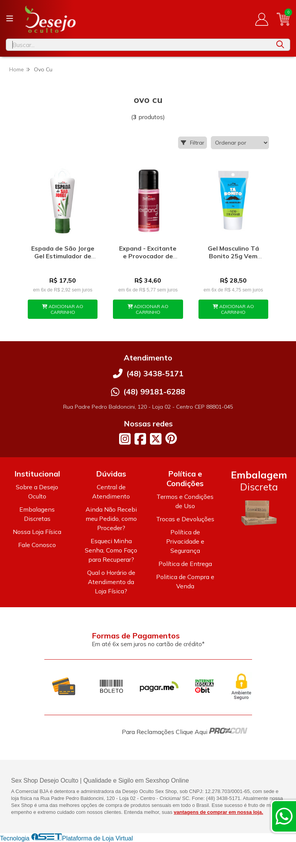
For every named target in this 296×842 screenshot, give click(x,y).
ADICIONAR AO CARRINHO (62, 309)
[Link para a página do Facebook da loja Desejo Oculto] (140, 438)
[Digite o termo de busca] (138, 45)
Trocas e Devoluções (185, 519)
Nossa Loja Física (37, 532)
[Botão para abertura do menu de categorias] (9, 18)
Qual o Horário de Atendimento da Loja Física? (111, 582)
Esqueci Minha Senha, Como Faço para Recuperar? (111, 550)
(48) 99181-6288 (154, 391)
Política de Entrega (185, 564)
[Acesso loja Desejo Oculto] (262, 19)
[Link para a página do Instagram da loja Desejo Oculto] (125, 438)
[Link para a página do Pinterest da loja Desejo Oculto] (171, 438)
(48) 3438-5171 (154, 373)
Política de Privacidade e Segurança (185, 541)
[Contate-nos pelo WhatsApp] (284, 816)
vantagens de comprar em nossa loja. (218, 812)
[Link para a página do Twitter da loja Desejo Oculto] (155, 438)
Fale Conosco (37, 545)
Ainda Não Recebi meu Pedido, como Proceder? (111, 518)
